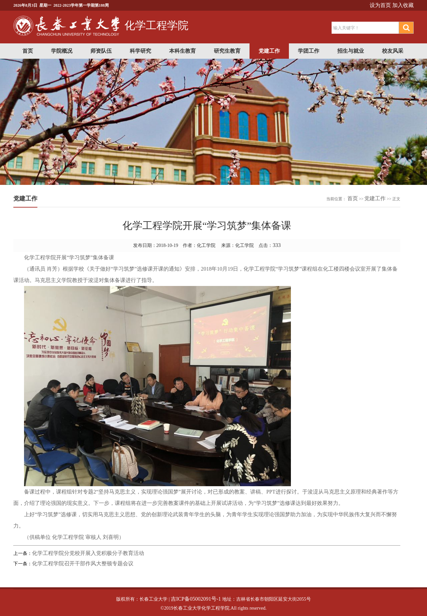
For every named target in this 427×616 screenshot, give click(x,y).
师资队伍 (101, 51)
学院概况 (61, 51)
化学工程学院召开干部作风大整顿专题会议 (82, 563)
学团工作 (308, 51)
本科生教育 (182, 51)
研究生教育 (227, 51)
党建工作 (269, 51)
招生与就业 (350, 51)
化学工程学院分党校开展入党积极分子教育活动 (88, 553)
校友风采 (392, 51)
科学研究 (140, 51)
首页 (27, 51)
